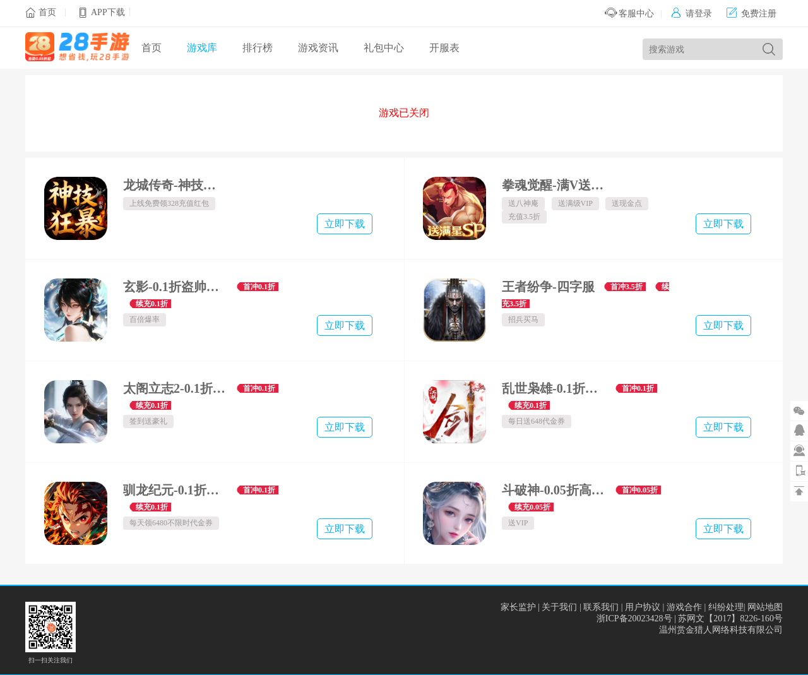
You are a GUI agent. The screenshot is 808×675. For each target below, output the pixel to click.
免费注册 (751, 13)
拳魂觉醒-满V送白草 (554, 185)
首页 (47, 12)
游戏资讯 (318, 47)
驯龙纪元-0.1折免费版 (175, 490)
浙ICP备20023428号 (634, 618)
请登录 (691, 13)
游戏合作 (684, 607)
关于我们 (559, 607)
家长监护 (518, 607)
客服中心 (630, 13)
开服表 (444, 47)
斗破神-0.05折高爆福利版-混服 (554, 490)
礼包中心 (384, 47)
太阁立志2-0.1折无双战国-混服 (175, 388)
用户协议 (642, 607)
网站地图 (765, 607)
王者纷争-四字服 (548, 287)
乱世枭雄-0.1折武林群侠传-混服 (554, 388)
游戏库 (202, 47)
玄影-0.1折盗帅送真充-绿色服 (175, 287)
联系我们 (601, 607)
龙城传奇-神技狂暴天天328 (175, 185)
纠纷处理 (726, 607)
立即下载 (344, 223)
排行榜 (257, 47)
